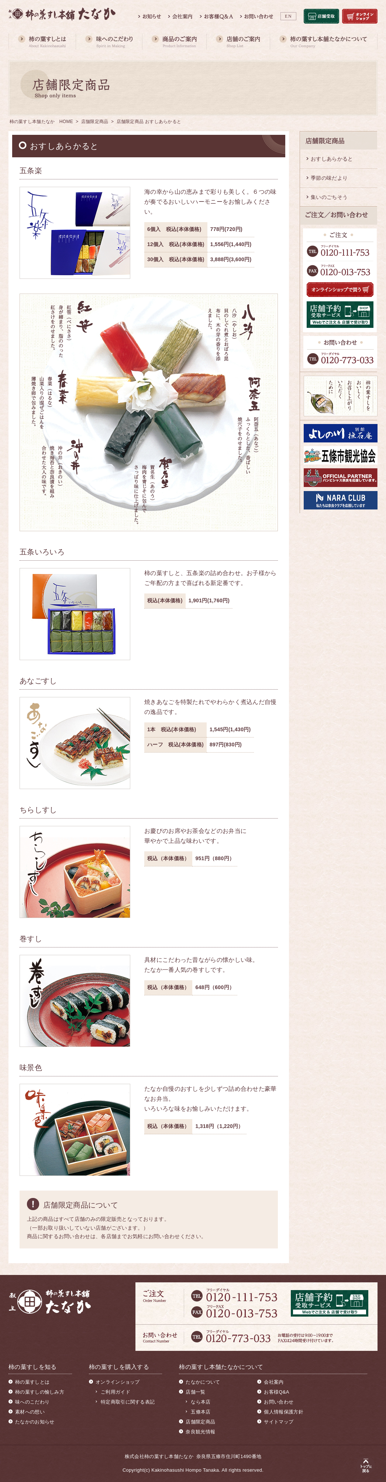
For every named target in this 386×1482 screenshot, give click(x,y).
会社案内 (273, 1382)
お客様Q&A (276, 1392)
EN (288, 16)
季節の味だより (329, 178)
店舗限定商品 (94, 121)
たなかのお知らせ (34, 1421)
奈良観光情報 (200, 1431)
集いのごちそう (329, 197)
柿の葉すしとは (32, 1382)
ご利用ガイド (115, 1392)
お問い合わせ (278, 1401)
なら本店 (200, 1401)
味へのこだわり (32, 1401)
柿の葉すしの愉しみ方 (39, 1392)
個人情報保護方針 (283, 1411)
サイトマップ (278, 1421)
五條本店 (200, 1411)
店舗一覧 (195, 1392)
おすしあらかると (332, 159)
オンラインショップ (118, 1382)
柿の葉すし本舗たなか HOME (41, 121)
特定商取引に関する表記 (128, 1401)
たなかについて (203, 1382)
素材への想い (30, 1411)
